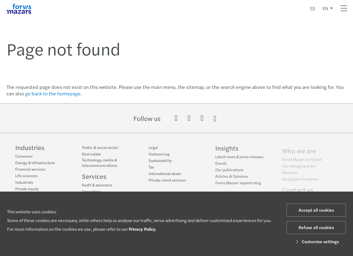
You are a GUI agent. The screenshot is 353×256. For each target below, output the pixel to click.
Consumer (24, 156)
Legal (153, 147)
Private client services (167, 180)
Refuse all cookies (316, 227)
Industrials (24, 182)
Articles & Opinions (231, 177)
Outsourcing (159, 154)
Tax (151, 167)
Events (221, 164)
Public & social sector (100, 147)
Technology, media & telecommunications (99, 162)
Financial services (30, 169)
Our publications (229, 171)
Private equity (27, 188)
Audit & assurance (97, 185)
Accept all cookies (316, 210)
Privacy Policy (142, 229)
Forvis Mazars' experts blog (238, 184)
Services (94, 176)
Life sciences (26, 175)
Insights (226, 149)
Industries (29, 147)
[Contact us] (312, 8)
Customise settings (316, 241)
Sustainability (160, 160)
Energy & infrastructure (35, 162)
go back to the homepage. (53, 93)
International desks (165, 173)
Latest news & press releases (239, 158)
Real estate (91, 154)
